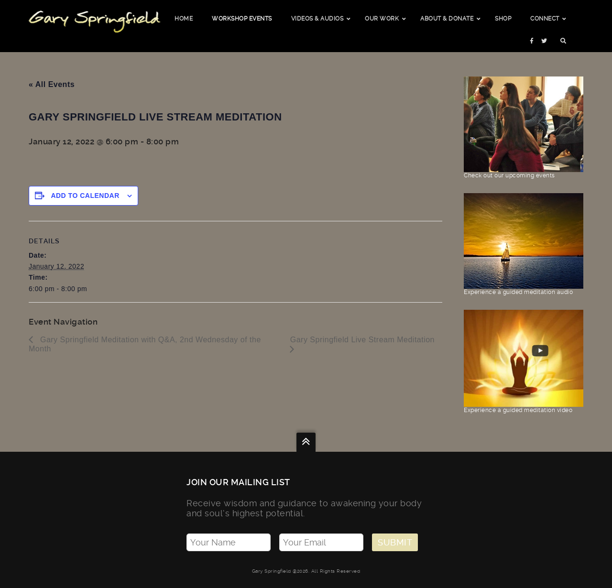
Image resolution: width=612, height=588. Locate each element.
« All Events (52, 84)
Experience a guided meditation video (523, 407)
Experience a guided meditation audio (523, 288)
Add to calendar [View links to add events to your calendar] (85, 195)
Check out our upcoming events (523, 172)
